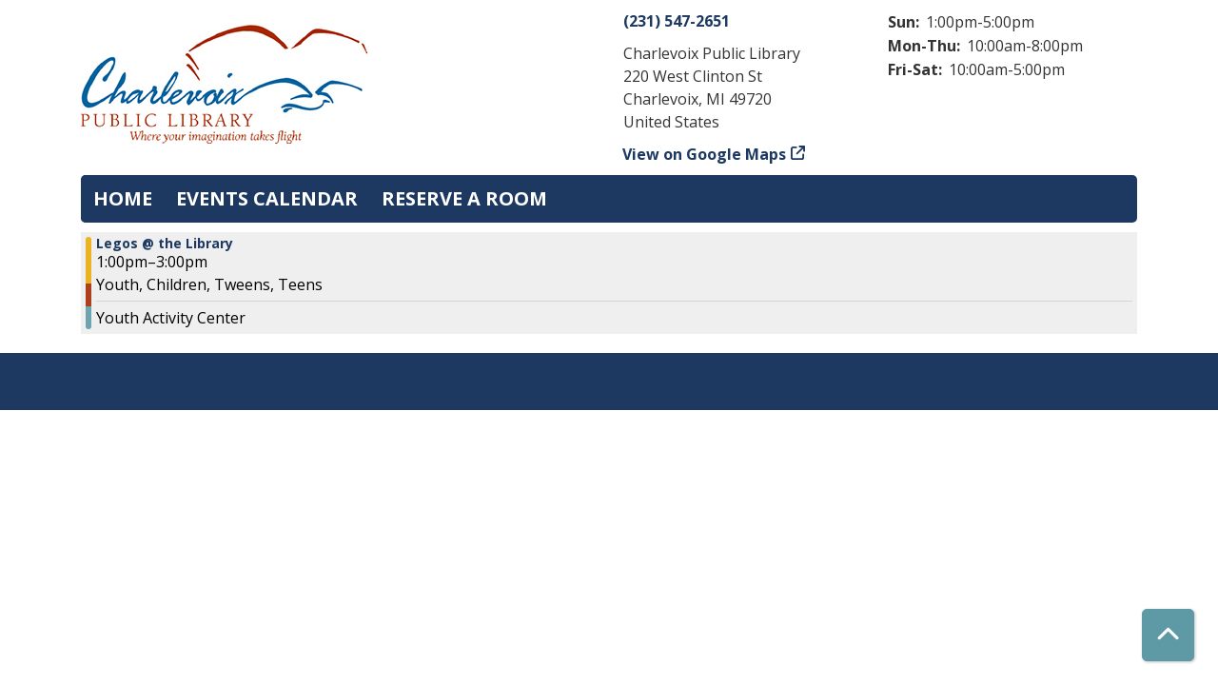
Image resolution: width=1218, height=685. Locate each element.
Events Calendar (267, 198)
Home (122, 198)
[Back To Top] (1168, 635)
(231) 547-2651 (676, 20)
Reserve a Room (464, 198)
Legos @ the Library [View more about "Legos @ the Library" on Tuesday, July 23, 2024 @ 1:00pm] (164, 243)
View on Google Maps (704, 154)
